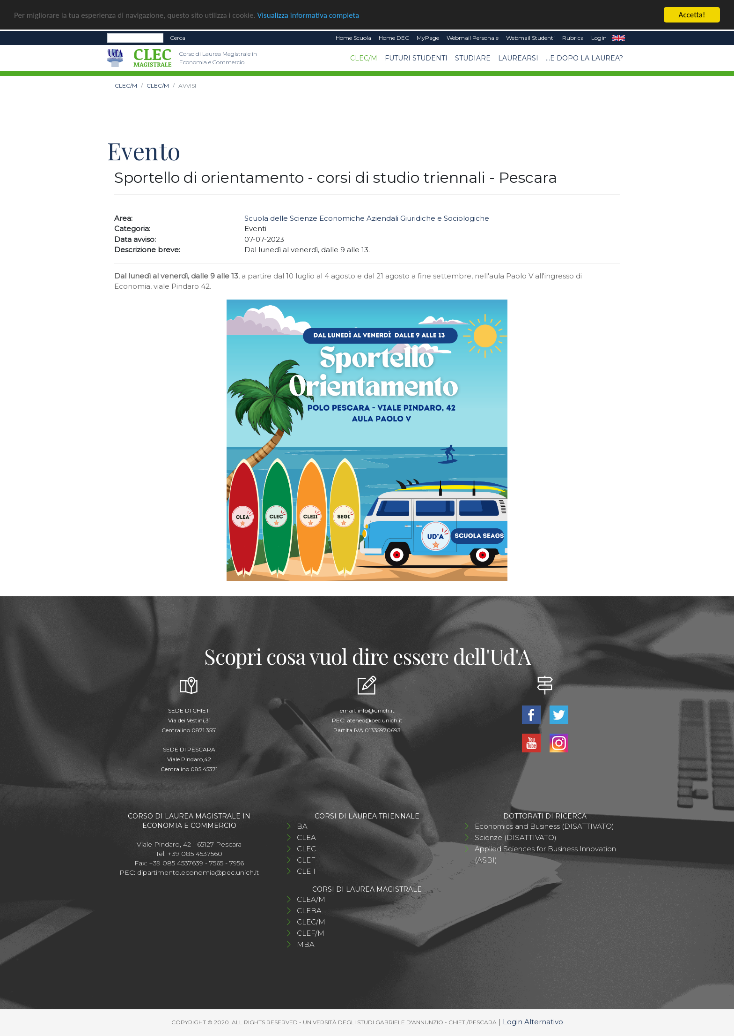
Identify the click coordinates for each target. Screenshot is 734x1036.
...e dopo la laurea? (584, 57)
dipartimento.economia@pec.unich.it (198, 872)
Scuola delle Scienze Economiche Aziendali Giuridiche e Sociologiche (366, 218)
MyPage (428, 37)
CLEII (306, 871)
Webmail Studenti (530, 37)
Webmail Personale (473, 37)
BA (302, 826)
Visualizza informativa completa (308, 15)
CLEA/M (311, 899)
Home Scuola (353, 37)
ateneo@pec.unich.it (375, 720)
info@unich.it (376, 710)
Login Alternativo (533, 1021)
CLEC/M (363, 57)
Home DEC (394, 37)
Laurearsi (518, 57)
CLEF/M (310, 933)
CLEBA (309, 910)
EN (618, 38)
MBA (306, 944)
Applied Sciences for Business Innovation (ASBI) (545, 854)
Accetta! (692, 15)
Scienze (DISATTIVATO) (516, 837)
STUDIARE (473, 57)
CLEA (306, 837)
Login (599, 37)
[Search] (135, 38)
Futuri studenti (416, 57)
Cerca (177, 37)
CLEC (306, 848)
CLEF (306, 860)
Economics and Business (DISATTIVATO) (544, 826)
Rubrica (573, 37)
